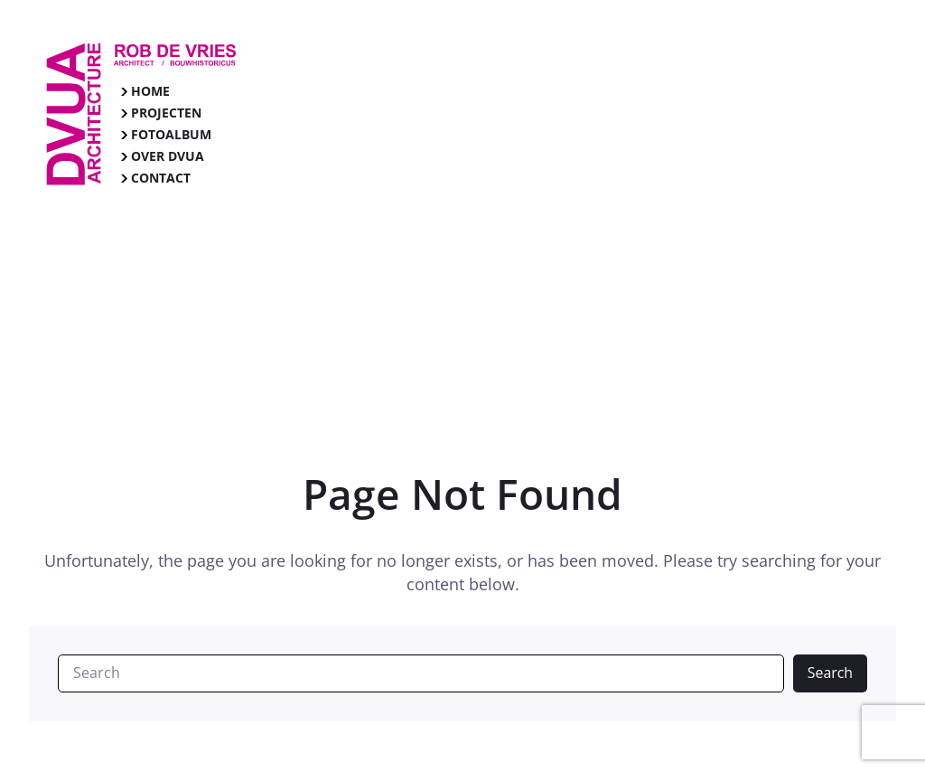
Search (830, 673)
